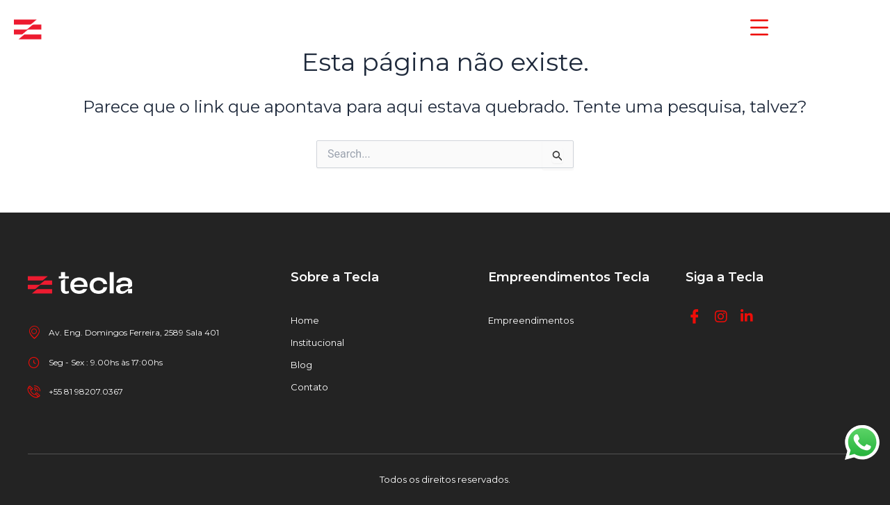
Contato (309, 386)
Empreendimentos (531, 320)
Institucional (317, 342)
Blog (301, 364)
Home (305, 320)
